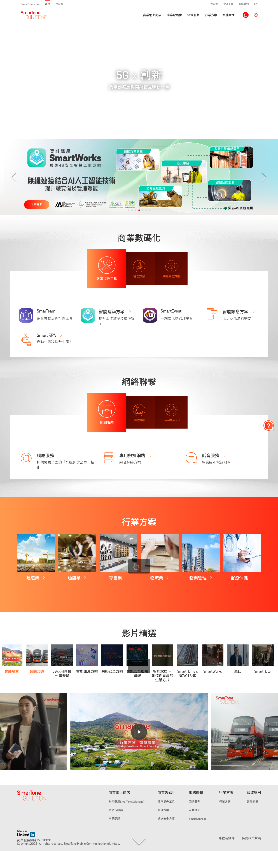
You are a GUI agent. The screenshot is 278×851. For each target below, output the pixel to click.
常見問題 (114, 819)
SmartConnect (197, 819)
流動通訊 (194, 810)
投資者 (59, 4)
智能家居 (229, 15)
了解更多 (36, 204)
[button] (128, 210)
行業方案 (211, 15)
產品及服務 (116, 810)
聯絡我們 (244, 4)
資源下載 (228, 4)
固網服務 (194, 802)
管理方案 (163, 810)
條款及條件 (226, 838)
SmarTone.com (30, 4)
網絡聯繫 (193, 15)
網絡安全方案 (166, 819)
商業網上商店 (152, 15)
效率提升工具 (166, 802)
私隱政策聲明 (251, 838)
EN (256, 4)
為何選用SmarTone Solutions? (126, 802)
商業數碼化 (174, 15)
